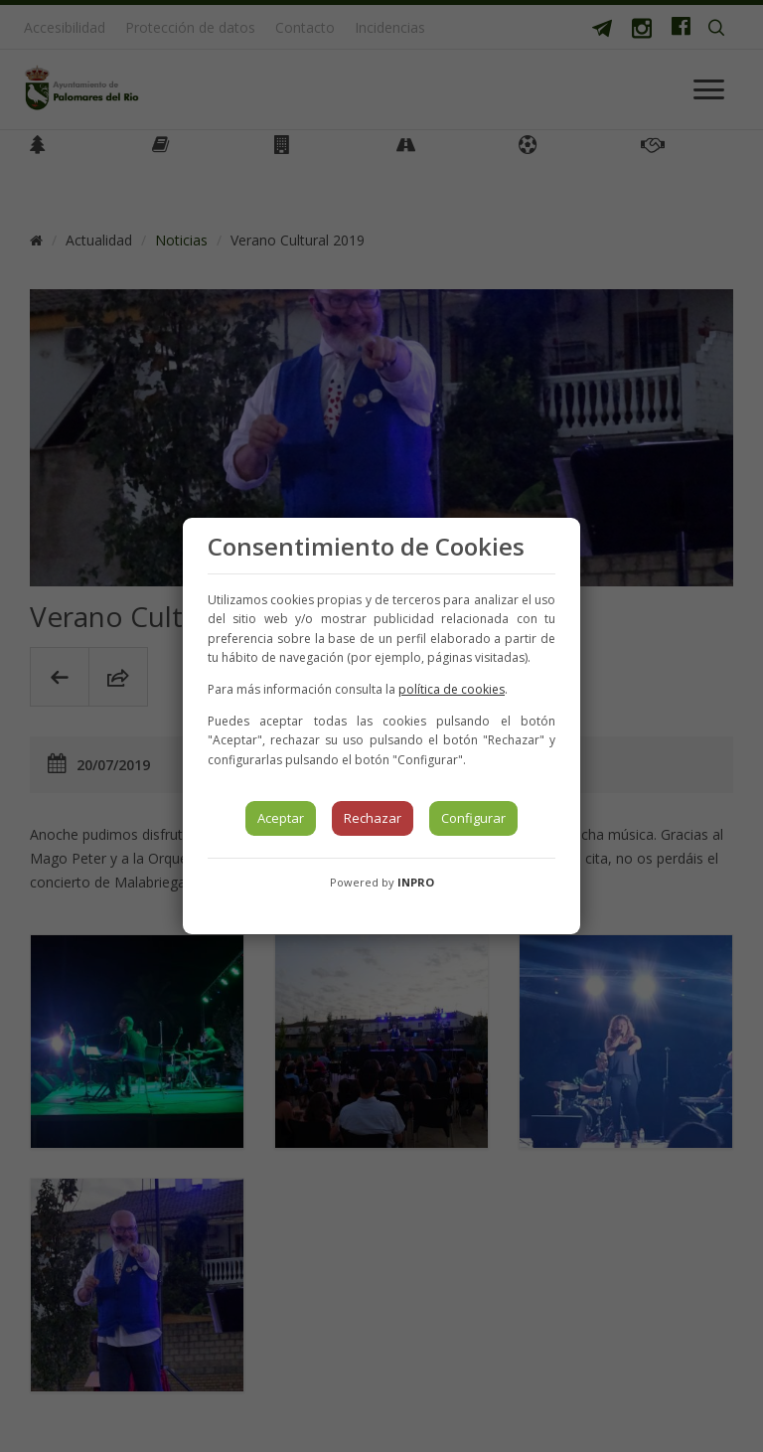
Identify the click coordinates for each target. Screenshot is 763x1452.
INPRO (415, 882)
